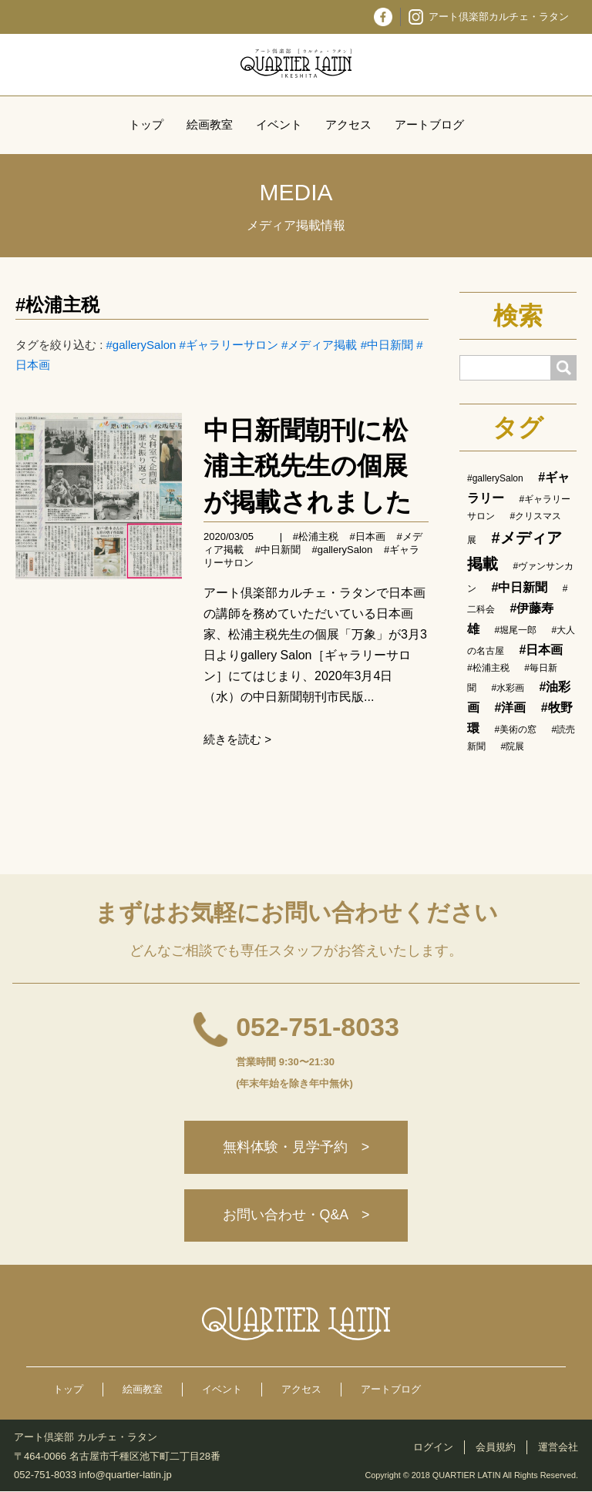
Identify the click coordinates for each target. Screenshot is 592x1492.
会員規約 (496, 1447)
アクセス (348, 124)
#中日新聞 (387, 344)
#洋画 (510, 707)
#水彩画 (507, 687)
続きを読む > (237, 739)
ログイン (433, 1447)
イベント (279, 124)
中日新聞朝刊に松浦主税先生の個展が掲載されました (308, 465)
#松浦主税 (57, 304)
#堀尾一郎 (515, 630)
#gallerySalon (141, 344)
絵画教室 (210, 124)
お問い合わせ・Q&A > (296, 1216)
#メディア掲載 (319, 344)
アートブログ (429, 124)
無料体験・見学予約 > (296, 1147)
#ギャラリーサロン (229, 344)
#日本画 (367, 536)
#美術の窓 (515, 729)
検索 (518, 315)
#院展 (512, 746)
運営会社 (558, 1447)
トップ (146, 124)
